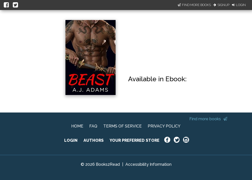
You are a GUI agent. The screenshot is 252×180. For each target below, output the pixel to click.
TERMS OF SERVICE (122, 126)
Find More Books (194, 5)
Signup (221, 5)
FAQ (93, 126)
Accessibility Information (148, 164)
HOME (77, 126)
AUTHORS (93, 140)
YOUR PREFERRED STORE (134, 140)
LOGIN (70, 140)
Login (239, 5)
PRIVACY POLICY (164, 126)
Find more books (208, 118)
